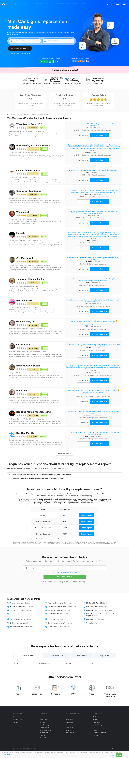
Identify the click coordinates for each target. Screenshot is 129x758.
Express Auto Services (28, 365)
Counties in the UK (56, 656)
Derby (30, 626)
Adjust (112, 755)
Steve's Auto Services (55, 623)
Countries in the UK (27, 656)
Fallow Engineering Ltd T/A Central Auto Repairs (100, 615)
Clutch (94, 727)
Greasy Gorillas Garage (28, 191)
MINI (75, 130)
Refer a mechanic (45, 730)
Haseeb (20, 233)
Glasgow (30, 606)
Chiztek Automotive (55, 610)
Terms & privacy (45, 738)
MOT (73, 694)
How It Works (26, 4)
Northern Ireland (45, 663)
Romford (21, 614)
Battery (95, 730)
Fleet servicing (44, 725)
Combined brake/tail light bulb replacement (97, 130)
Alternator (96, 735)
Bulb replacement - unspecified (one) (97, 329)
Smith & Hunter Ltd (16, 623)
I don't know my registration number (64, 572)
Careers (42, 735)
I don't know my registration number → (21, 53)
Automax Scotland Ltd (56, 603)
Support (60, 4)
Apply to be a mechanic (44, 4)
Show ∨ (60, 539)
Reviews (54, 58)
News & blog (44, 719)
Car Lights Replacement (23, 114)
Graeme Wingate (25, 321)
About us (43, 717)
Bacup (27, 603)
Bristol (68, 725)
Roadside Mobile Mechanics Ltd (33, 411)
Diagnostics (37, 694)
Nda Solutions (91, 619)
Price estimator (44, 732)
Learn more (6, 754)
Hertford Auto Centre (17, 619)
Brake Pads (96, 722)
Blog (84, 4)
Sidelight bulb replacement (97, 197)
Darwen (19, 286)
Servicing (55, 694)
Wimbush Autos (53, 626)
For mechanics (44, 727)
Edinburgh (68, 603)
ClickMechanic (11, 114)
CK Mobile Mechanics (28, 170)
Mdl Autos (21, 390)
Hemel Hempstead (26, 610)
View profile (83, 135)
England (17, 663)
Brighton (68, 730)
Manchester (70, 719)
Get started (121, 4)
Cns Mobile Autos (25, 258)
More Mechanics (64, 453)
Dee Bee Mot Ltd (25, 433)
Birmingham (20, 240)
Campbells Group (92, 606)
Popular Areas (82, 656)
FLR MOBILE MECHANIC (56, 614)
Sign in (110, 4)
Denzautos (14, 614)
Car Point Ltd (14, 610)
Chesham (19, 307)
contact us (109, 543)
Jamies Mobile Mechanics (30, 279)
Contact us (16, 722)
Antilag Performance (17, 603)
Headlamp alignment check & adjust (97, 306)
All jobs (95, 738)
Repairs (19, 694)
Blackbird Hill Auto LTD (94, 603)
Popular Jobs (104, 656)
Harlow (28, 619)
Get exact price (86, 515)
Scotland (68, 663)
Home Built (52, 619)
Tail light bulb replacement (97, 175)
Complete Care (91, 610)
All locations (70, 732)
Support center (18, 719)
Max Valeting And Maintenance (33, 145)
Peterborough (71, 606)
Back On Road (24, 300)
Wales (92, 663)
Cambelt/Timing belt (99, 725)
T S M (88, 623)
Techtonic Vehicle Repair (18, 626)
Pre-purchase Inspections (110, 695)
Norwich (26, 398)
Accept (119, 755)
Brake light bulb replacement (100, 218)
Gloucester (70, 614)
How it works (17, 717)
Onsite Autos (23, 344)
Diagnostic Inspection (99, 732)
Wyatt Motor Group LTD (29, 124)
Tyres (91, 694)
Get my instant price (99, 135)
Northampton (64, 626)
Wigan (18, 219)
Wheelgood (22, 212)
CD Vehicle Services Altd (57, 606)
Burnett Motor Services (18, 606)
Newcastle (69, 727)
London (19, 152)
